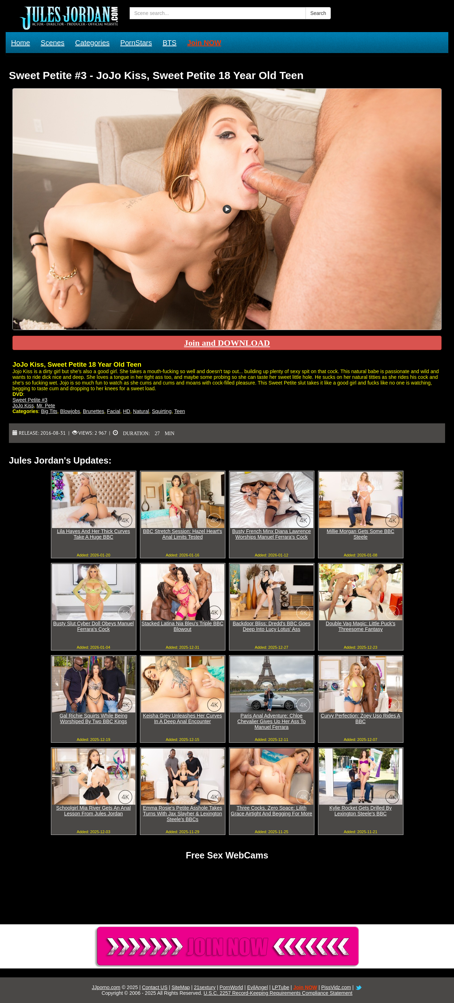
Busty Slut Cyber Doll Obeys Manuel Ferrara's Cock (93, 626)
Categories (92, 43)
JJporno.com (106, 987)
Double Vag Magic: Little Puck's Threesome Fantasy (360, 626)
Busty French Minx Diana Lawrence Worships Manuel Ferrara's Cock (271, 534)
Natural (141, 411)
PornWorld (231, 987)
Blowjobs (70, 411)
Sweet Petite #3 (29, 400)
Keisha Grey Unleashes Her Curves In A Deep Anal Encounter (182, 718)
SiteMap (181, 987)
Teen (179, 411)
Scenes (52, 43)
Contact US (155, 987)
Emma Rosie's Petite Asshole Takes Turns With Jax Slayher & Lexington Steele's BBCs (182, 813)
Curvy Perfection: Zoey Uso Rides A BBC (360, 718)
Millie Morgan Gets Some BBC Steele (361, 534)
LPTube (280, 987)
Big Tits (49, 411)
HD (126, 411)
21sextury (204, 987)
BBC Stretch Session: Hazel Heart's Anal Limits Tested (182, 534)
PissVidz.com (336, 987)
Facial (113, 411)
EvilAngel (257, 987)
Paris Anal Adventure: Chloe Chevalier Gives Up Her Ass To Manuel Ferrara (272, 721)
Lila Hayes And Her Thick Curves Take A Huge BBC (93, 534)
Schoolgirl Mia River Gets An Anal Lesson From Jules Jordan (93, 810)
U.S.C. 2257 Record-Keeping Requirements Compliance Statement (278, 993)
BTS (170, 43)
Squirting (161, 411)
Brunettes (93, 411)
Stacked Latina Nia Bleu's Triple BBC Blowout (183, 626)
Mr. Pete (46, 405)
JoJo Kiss (23, 405)
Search (318, 13)
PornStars (136, 43)
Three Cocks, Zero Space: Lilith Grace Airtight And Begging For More (271, 810)
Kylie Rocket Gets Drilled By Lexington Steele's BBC (360, 810)
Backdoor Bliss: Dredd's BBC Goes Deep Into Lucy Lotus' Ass (271, 626)
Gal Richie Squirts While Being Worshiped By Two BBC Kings (93, 718)
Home (20, 43)
